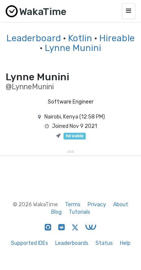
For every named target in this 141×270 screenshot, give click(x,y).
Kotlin (80, 38)
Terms (72, 204)
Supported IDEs (29, 243)
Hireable (117, 38)
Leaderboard (33, 38)
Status (104, 243)
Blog (56, 212)
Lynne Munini (73, 48)
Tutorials (79, 212)
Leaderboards (71, 243)
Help (125, 243)
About (120, 204)
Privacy (97, 204)
